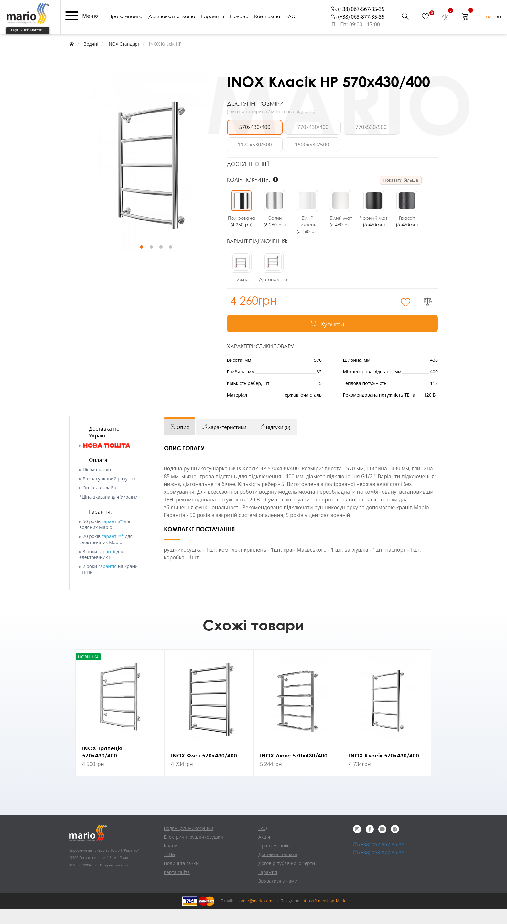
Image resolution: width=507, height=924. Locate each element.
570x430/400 (252, 143)
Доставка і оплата (171, 32)
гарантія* (112, 536)
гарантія (107, 581)
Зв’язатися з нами (277, 896)
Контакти (267, 32)
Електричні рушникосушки (193, 852)
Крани (171, 860)
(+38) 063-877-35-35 (357, 33)
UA (489, 33)
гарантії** (113, 551)
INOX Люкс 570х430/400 (294, 769)
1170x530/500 (412, 143)
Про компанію (125, 32)
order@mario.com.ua (258, 916)
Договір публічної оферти (286, 878)
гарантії (106, 566)
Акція (264, 852)
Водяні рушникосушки (188, 843)
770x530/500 (358, 143)
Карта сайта (177, 887)
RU (498, 33)
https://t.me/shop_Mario (324, 916)
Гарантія (212, 32)
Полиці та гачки (181, 878)
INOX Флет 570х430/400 (205, 769)
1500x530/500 (252, 160)
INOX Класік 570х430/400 (385, 769)
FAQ (291, 32)
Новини (239, 32)
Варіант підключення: (257, 257)
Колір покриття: (252, 196)
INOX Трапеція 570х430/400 (103, 766)
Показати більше (400, 196)
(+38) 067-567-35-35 (357, 24)
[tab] (180, 442)
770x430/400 (305, 143)
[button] (71, 31)
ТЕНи (169, 869)
